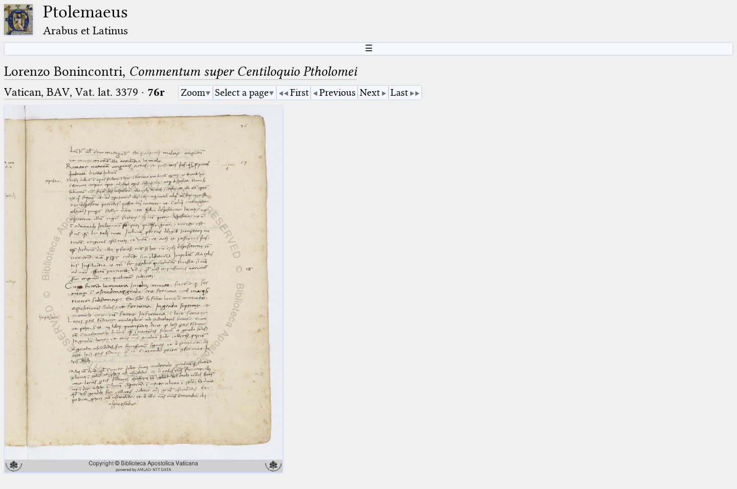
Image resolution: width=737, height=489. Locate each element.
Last (399, 92)
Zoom (193, 92)
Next (370, 92)
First (299, 92)
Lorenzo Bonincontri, (180, 71)
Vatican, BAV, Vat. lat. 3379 (71, 92)
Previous (337, 92)
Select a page (242, 92)
